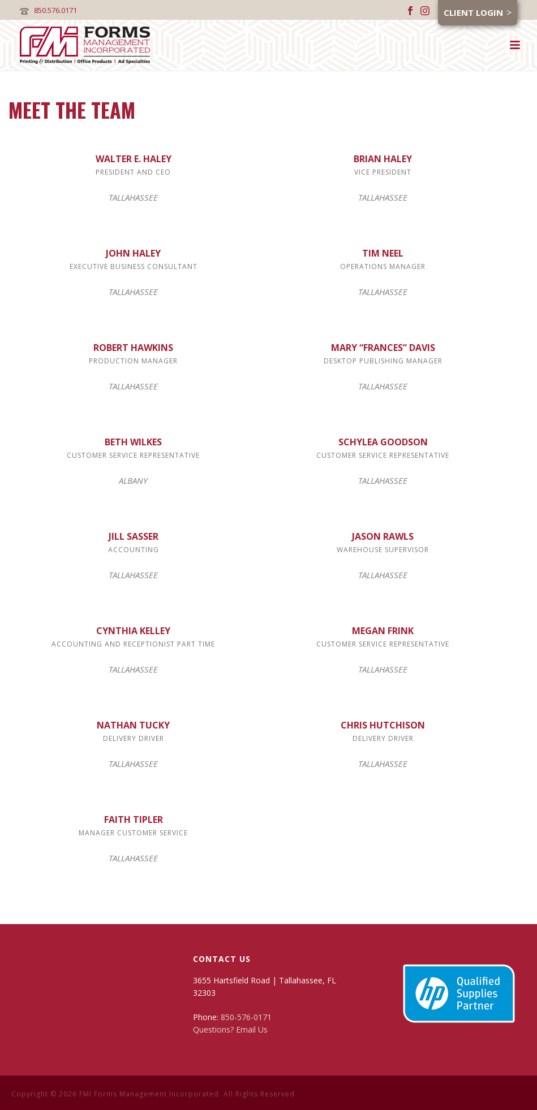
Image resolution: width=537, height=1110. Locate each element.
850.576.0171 (55, 10)
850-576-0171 (246, 1017)
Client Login (473, 12)
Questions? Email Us (230, 1029)
